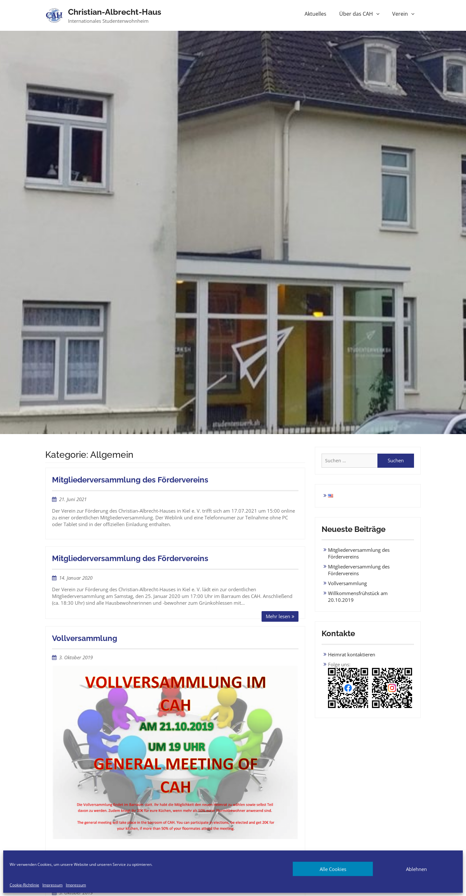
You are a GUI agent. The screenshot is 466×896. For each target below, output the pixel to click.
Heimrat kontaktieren (351, 654)
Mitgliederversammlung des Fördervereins (130, 479)
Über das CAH (356, 13)
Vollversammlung (84, 638)
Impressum (52, 885)
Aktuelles (315, 13)
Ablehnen (416, 869)
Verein (400, 13)
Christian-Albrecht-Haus (114, 12)
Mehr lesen (278, 616)
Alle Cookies (333, 869)
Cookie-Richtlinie (24, 885)
